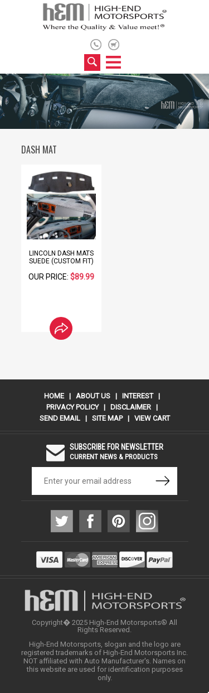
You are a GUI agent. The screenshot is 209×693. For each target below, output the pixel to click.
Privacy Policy (72, 407)
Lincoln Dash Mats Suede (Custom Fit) (61, 257)
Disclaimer (130, 407)
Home (54, 396)
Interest (137, 396)
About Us (93, 396)
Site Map (107, 418)
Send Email (60, 418)
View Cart (152, 418)
